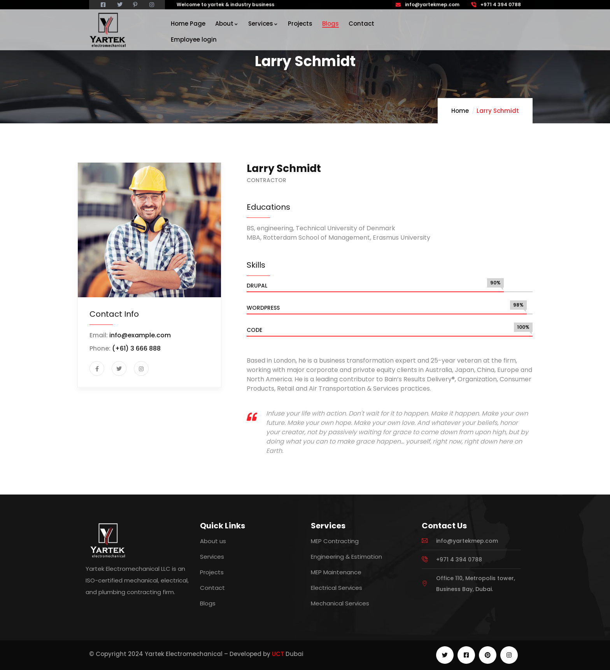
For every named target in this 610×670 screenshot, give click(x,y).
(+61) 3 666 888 (136, 348)
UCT (278, 654)
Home (460, 111)
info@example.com (140, 335)
